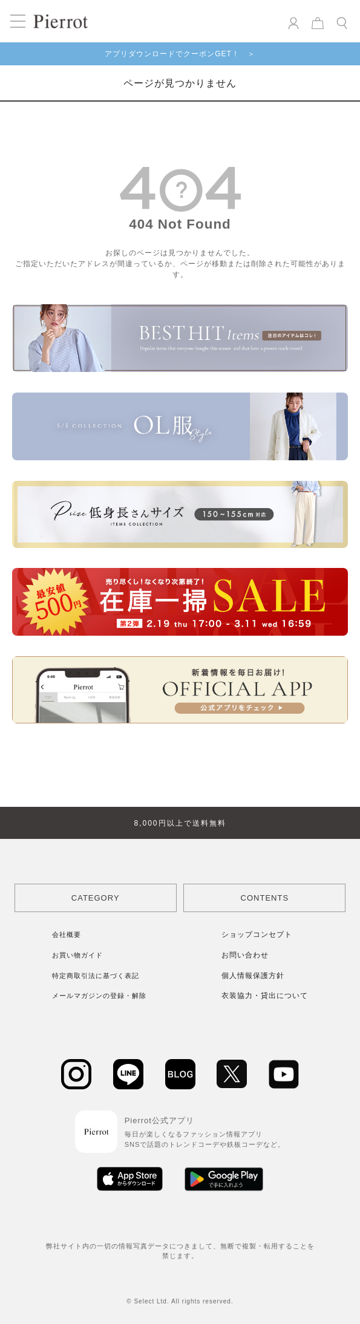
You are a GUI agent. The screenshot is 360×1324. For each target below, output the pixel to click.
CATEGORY (95, 897)
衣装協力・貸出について (264, 995)
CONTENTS (265, 897)
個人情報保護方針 (252, 975)
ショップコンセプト (256, 934)
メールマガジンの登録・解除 (99, 995)
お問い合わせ (245, 955)
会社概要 (66, 934)
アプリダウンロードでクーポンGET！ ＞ (180, 54)
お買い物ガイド (77, 955)
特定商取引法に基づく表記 (95, 975)
